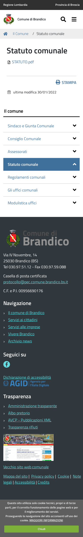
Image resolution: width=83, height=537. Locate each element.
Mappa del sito (15, 476)
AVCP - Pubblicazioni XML (29, 420)
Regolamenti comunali (42, 177)
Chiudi (41, 529)
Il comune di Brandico (26, 313)
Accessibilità (25, 482)
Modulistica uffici (42, 203)
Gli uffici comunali (42, 190)
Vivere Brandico (21, 334)
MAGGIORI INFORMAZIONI (46, 520)
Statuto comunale (42, 164)
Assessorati (42, 152)
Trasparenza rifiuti (23, 427)
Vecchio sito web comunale (26, 467)
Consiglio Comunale (42, 139)
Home (6, 34)
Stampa (66, 82)
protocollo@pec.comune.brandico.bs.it (35, 282)
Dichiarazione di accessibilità (27, 377)
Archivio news (20, 341)
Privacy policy (42, 476)
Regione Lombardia (15, 5)
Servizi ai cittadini (22, 320)
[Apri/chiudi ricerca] (63, 19)
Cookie (63, 476)
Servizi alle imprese (24, 327)
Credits (43, 482)
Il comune (13, 110)
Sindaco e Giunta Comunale (42, 126)
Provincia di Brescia (67, 5)
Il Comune (21, 34)
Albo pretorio (19, 413)
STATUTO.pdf (23, 62)
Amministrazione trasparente (32, 406)
